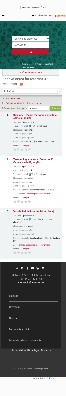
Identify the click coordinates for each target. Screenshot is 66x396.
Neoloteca (14, 318)
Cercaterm (14, 307)
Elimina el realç (11, 98)
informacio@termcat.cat (30, 282)
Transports (26, 145)
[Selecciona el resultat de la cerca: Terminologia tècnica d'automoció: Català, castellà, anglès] (2, 159)
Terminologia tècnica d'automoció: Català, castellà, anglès (33, 161)
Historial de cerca (45, 15)
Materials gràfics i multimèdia (25, 340)
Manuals (26, 170)
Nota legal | (34, 350)
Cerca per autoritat (44, 64)
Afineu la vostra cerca (31, 72)
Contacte (46, 350)
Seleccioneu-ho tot (15, 103)
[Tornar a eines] (56, 386)
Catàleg (18, 8)
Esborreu (60, 16)
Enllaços (13, 295)
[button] (4, 15)
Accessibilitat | (20, 350)
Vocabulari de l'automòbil (33, 211)
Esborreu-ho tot (34, 103)
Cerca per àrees (27, 68)
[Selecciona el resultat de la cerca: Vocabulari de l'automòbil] (2, 211)
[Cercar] (30, 52)
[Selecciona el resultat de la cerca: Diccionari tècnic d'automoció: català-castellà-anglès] (2, 115)
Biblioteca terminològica (34, 7)
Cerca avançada (27, 64)
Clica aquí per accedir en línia (38, 194)
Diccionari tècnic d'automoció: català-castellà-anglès (35, 116)
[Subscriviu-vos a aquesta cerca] (21, 84)
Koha (52, 378)
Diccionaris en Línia (19, 329)
